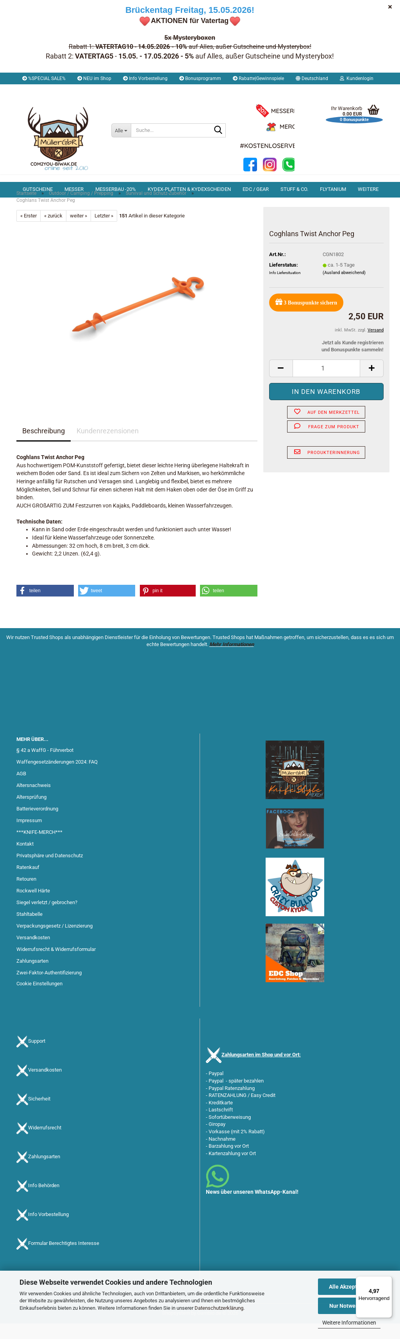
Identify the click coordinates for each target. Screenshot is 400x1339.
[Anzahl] (326, 384)
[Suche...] (121, 130)
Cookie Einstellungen (39, 999)
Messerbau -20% (115, 189)
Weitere (368, 189)
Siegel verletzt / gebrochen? (46, 918)
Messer (74, 189)
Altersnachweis (33, 801)
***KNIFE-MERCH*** (39, 848)
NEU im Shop (94, 78)
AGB (21, 789)
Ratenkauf (27, 883)
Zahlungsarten (32, 976)
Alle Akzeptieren (349, 1287)
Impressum (29, 836)
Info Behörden (43, 1201)
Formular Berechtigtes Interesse (63, 1259)
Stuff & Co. (294, 189)
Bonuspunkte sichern (306, 317)
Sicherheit (39, 1114)
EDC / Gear (256, 189)
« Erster (28, 231)
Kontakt (25, 859)
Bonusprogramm (200, 78)
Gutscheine (38, 189)
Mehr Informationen (231, 660)
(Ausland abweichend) (344, 288)
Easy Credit (263, 1111)
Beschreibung (43, 446)
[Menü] (387, 1281)
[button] (312, 78)
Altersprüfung (31, 813)
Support (36, 1056)
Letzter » (104, 231)
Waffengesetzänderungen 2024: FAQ (57, 777)
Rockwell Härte (33, 906)
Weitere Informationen (349, 1322)
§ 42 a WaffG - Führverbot (44, 766)
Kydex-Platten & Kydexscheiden (189, 189)
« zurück (53, 231)
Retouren (26, 894)
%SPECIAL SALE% (44, 78)
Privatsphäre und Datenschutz (49, 871)
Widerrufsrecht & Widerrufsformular (56, 965)
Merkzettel (36, 90)
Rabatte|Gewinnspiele (258, 78)
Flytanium (333, 189)
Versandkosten (33, 953)
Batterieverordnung (37, 824)
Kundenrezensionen (108, 446)
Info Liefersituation (285, 288)
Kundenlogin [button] (356, 78)
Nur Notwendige (349, 1306)
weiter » (78, 231)
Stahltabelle (29, 930)
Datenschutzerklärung (219, 1308)
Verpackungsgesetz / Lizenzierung (54, 941)
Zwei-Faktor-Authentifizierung (49, 988)
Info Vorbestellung (145, 78)
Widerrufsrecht (44, 1143)
